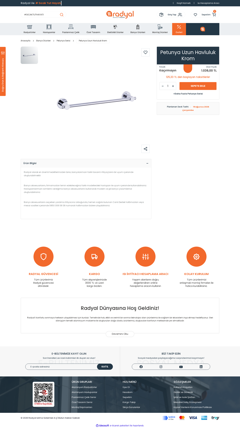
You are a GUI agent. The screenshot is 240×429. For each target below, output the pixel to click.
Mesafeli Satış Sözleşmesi (188, 403)
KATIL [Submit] (105, 367)
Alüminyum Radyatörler (84, 388)
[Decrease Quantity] (162, 86)
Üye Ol (126, 388)
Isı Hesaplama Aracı (208, 3)
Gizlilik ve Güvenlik (183, 393)
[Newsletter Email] (69, 368)
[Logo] (120, 15)
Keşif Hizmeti (183, 3)
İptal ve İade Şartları (184, 398)
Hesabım (127, 393)
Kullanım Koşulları (183, 388)
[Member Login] (175, 14)
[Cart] (209, 14)
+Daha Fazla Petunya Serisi (188, 93)
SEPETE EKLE (198, 86)
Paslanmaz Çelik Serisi (84, 398)
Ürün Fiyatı (211, 66)
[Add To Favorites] (145, 52)
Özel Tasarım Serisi (82, 403)
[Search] (43, 15)
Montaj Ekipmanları (82, 408)
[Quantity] (168, 86)
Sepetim (127, 398)
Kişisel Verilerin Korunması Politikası (193, 408)
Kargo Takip (129, 403)
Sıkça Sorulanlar (131, 408)
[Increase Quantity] (173, 86)
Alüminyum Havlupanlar (84, 393)
